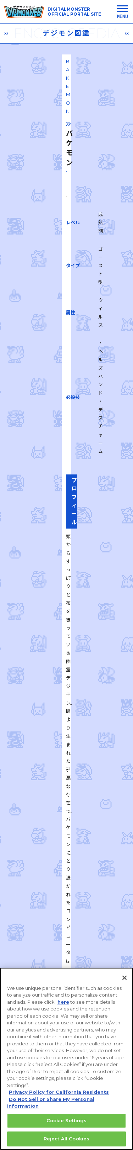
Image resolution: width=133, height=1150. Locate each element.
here (63, 1010)
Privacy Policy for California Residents (59, 1101)
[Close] (124, 986)
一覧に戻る (66, 823)
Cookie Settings (66, 1129)
